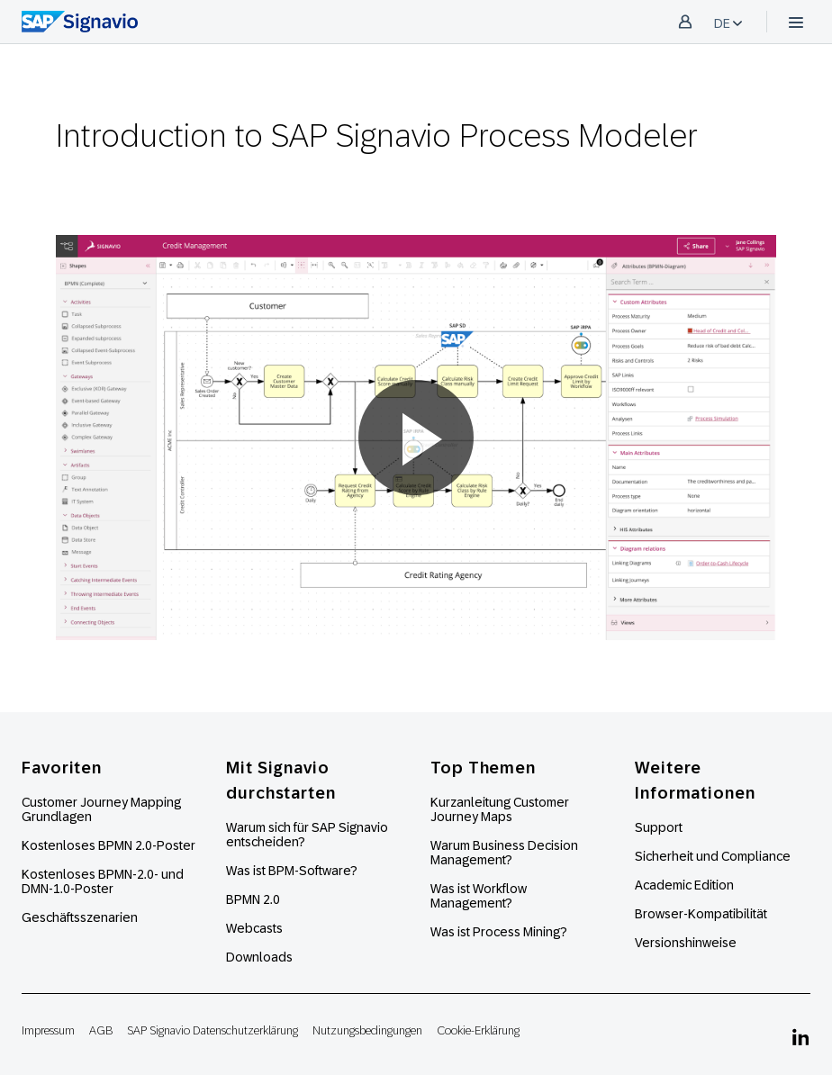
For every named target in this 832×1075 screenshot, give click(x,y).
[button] (416, 437)
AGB (101, 1030)
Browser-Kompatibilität (701, 914)
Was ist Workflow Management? (478, 895)
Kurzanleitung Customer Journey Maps (499, 809)
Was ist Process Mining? (498, 932)
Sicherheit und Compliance (713, 856)
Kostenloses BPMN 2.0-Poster (108, 845)
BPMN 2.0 (253, 899)
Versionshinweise (686, 942)
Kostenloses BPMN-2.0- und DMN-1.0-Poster (103, 881)
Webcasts (254, 928)
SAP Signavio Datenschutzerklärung (212, 1030)
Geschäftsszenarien (80, 917)
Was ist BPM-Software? (291, 870)
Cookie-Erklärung (478, 1030)
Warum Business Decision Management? (504, 852)
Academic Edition (684, 885)
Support (659, 827)
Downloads (259, 957)
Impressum (48, 1030)
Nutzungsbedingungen (367, 1030)
